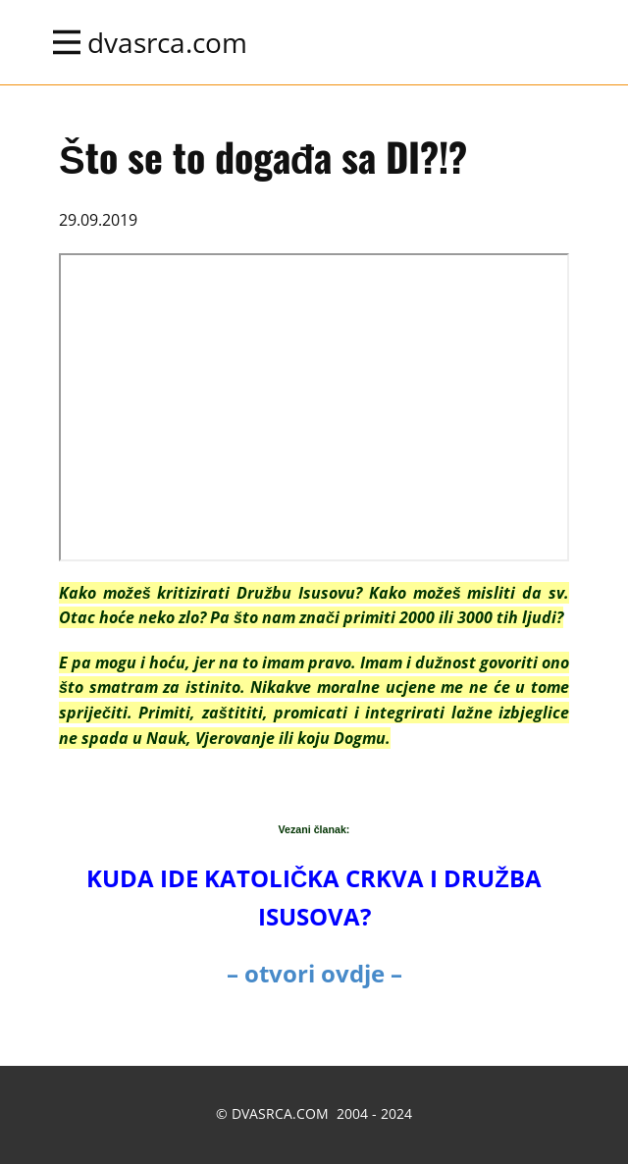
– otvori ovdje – (314, 973)
